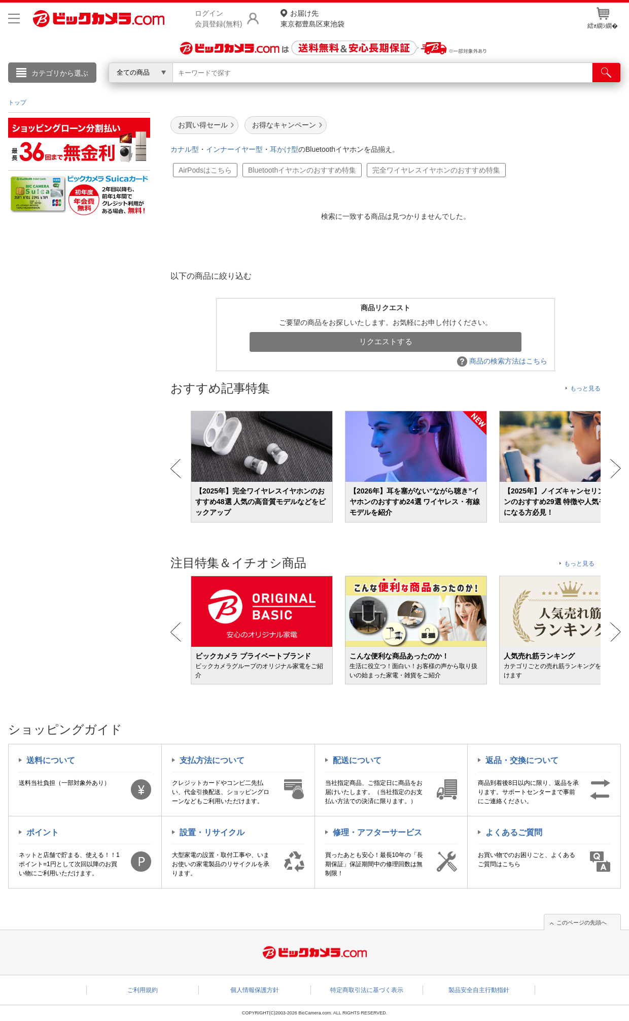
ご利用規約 (142, 990)
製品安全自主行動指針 (478, 990)
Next (615, 468)
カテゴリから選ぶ (59, 73)
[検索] (606, 72)
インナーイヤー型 (234, 149)
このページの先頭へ (581, 922)
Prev (175, 468)
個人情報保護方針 (254, 990)
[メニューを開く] (14, 18)
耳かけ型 (284, 149)
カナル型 (184, 149)
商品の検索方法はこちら (502, 361)
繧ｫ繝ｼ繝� (602, 18)
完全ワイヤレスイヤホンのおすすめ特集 (436, 170)
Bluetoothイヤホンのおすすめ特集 (302, 170)
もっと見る (585, 388)
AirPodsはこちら (205, 170)
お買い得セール (203, 125)
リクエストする (385, 341)
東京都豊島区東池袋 (312, 18)
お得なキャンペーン (284, 125)
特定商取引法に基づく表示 (366, 990)
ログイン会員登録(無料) (218, 18)
